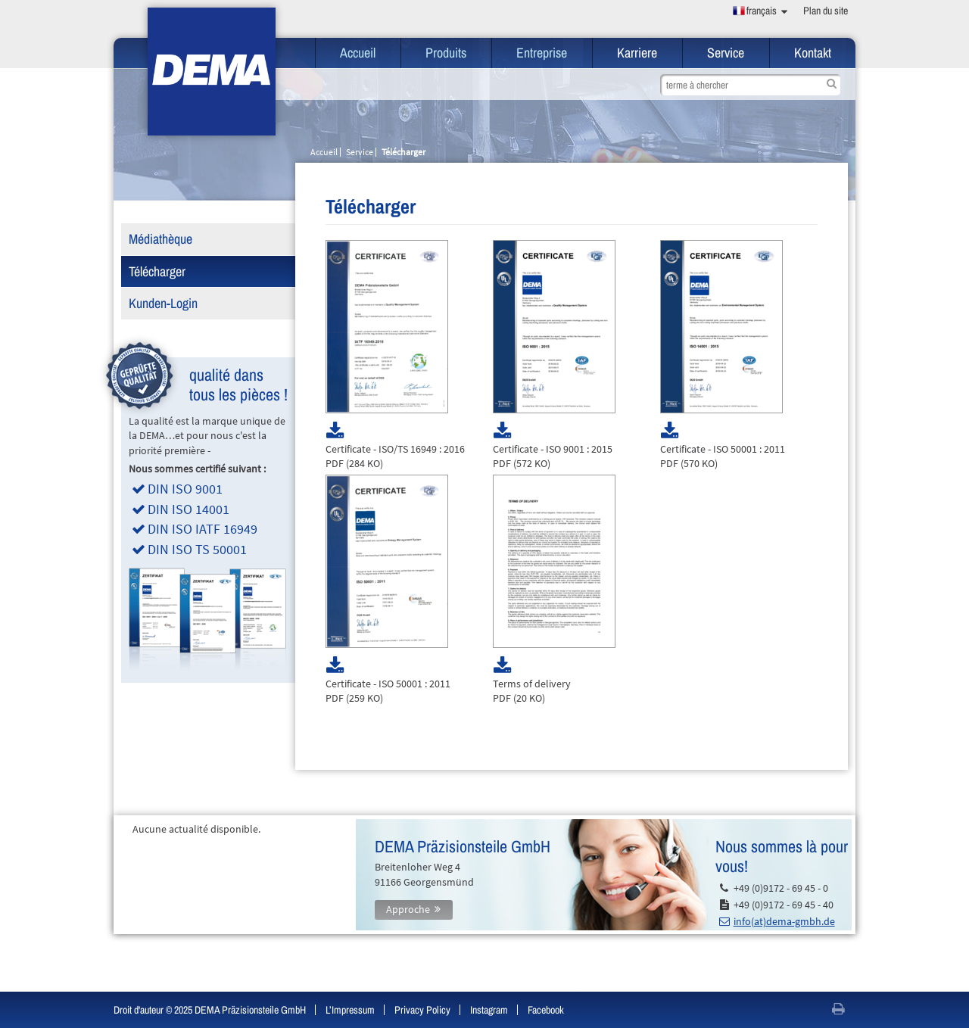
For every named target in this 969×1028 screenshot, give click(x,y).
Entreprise (541, 52)
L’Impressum (350, 1010)
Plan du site (825, 10)
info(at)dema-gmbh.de (784, 921)
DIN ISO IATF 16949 (202, 528)
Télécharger (157, 271)
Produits (445, 52)
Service (725, 52)
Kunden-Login (163, 303)
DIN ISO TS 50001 (197, 549)
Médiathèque (160, 238)
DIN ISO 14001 (188, 509)
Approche (408, 909)
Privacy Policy (422, 1010)
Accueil (357, 52)
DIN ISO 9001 (185, 488)
